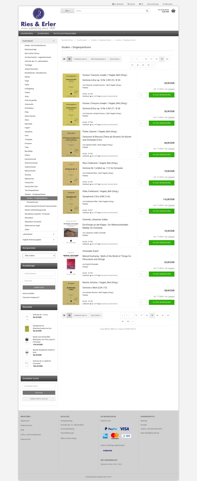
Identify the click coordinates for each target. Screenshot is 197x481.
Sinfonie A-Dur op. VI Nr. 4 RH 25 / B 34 (101, 80)
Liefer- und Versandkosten (31, 435)
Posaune (28, 144)
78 (156, 60)
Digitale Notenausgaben (64, 34)
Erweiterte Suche (39, 399)
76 (146, 60)
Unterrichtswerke (31, 69)
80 (167, 60)
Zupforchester (30, 167)
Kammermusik (30, 159)
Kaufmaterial (27, 34)
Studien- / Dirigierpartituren (35, 195)
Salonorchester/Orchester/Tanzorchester (41, 206)
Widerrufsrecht (26, 426)
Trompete (28, 140)
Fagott (27, 128)
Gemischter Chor (31, 187)
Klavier (27, 77)
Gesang (28, 175)
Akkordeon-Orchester (33, 222)
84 (148, 66)
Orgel (27, 81)
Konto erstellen (28, 294)
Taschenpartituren (32, 191)
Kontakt (144, 425)
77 (151, 60)
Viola (27, 97)
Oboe (27, 120)
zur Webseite (117, 4)
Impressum (25, 421)
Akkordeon (29, 218)
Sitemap (144, 421)
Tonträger (28, 66)
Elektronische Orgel (32, 226)
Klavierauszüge (31, 50)
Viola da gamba (31, 101)
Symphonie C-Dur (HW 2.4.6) (96, 197)
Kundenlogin (153, 4)
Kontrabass (29, 109)
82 (138, 66)
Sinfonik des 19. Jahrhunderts (36, 62)
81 (132, 66)
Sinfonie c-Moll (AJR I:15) (94, 288)
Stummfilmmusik (67, 433)
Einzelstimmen (32, 203)
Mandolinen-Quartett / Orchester (37, 214)
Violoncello (29, 105)
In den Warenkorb (162, 95)
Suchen (131, 4)
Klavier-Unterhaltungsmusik (35, 210)
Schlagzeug (29, 89)
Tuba (27, 148)
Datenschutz (25, 440)
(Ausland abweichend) (109, 97)
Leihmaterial (43, 34)
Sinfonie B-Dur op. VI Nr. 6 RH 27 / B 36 (101, 109)
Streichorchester (31, 163)
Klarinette (28, 124)
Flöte (27, 112)
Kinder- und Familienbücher (35, 46)
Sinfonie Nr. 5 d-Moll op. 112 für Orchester (102, 168)
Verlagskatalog (66, 421)
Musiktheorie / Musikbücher (36, 73)
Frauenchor (29, 183)
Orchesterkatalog (67, 429)
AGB (22, 430)
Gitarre (27, 156)
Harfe (27, 85)
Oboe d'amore (30, 116)
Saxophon (28, 132)
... (140, 60)
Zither (27, 230)
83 (143, 66)
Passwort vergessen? (31, 298)
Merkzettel (167, 4)
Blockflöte (29, 152)
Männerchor (29, 179)
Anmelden (39, 288)
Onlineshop (90, 477)
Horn (26, 136)
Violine (27, 93)
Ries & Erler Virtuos (32, 54)
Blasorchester (30, 171)
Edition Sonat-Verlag (68, 439)
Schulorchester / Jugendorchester (38, 58)
